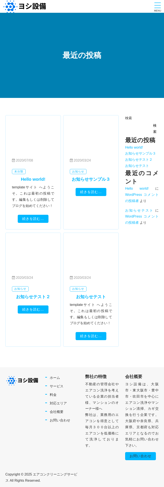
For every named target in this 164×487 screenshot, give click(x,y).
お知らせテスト (137, 166)
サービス (56, 386)
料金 (53, 395)
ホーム (55, 378)
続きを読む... (33, 219)
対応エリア (58, 403)
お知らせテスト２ (138, 159)
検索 (128, 118)
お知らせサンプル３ (140, 153)
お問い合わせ (60, 420)
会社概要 (56, 412)
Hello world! (134, 147)
